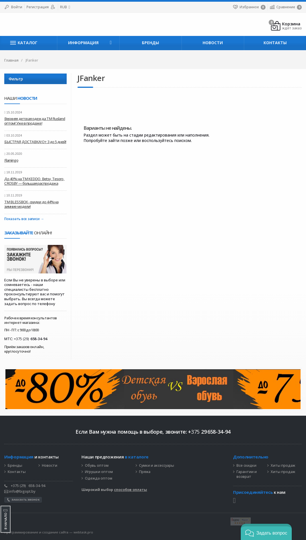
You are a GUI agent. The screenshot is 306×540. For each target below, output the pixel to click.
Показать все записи (21, 219)
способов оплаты (130, 489)
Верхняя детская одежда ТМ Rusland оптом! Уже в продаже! (34, 121)
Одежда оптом (98, 478)
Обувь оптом (97, 465)
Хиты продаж (283, 465)
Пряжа (144, 472)
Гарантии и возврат (246, 474)
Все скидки (246, 465)
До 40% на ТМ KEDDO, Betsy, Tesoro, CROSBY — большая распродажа (34, 181)
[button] (266, 532)
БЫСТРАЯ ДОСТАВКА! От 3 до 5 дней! (35, 141)
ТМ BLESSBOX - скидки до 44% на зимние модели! (31, 204)
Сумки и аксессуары (156, 465)
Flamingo (11, 160)
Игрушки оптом (99, 472)
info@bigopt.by (19, 491)
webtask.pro (83, 532)
